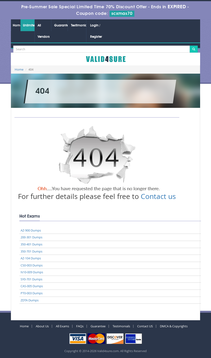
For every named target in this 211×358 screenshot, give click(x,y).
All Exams (62, 326)
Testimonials (78, 25)
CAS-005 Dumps (32, 286)
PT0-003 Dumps (32, 293)
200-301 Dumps (31, 237)
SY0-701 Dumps (31, 279)
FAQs (80, 326)
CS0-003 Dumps (32, 265)
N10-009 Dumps (32, 272)
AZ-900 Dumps (31, 230)
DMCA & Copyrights (174, 326)
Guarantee (61, 25)
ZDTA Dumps (30, 300)
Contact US (145, 326)
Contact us (158, 196)
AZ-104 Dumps (31, 258)
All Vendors (44, 31)
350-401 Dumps (31, 244)
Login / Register (96, 31)
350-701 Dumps (31, 251)
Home (16, 25)
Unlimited (29, 25)
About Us (42, 326)
